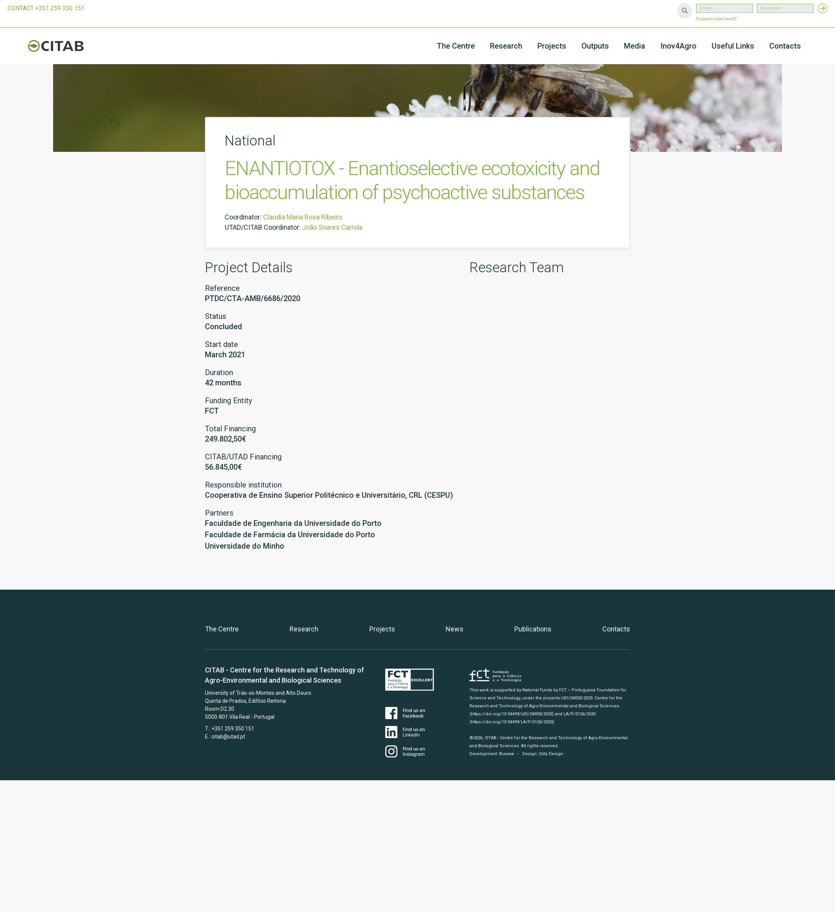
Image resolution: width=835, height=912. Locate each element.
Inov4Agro (678, 45)
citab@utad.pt (228, 737)
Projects (382, 629)
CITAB (64, 45)
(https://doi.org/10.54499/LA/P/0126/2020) (511, 722)
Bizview (506, 753)
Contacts (785, 45)
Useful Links (733, 45)
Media (634, 45)
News (454, 629)
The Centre (456, 45)
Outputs (595, 45)
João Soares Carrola (332, 227)
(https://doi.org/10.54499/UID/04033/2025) (511, 714)
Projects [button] (551, 45)
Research (506, 45)
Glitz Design (551, 753)
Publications (532, 629)
